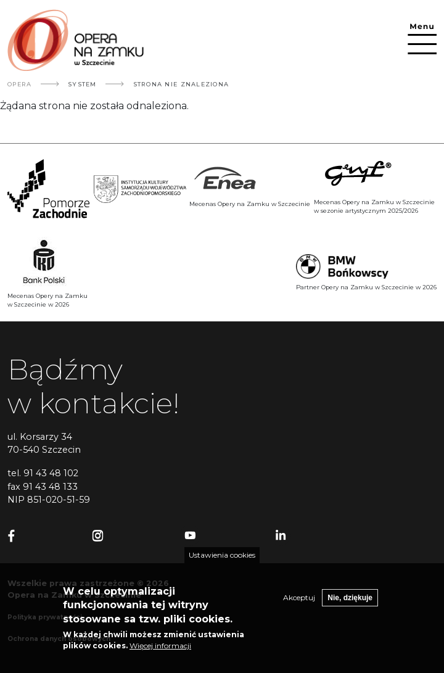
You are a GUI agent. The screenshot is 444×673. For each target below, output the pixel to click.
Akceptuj (299, 601)
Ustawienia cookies (222, 559)
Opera (19, 84)
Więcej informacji (160, 649)
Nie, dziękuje (349, 602)
